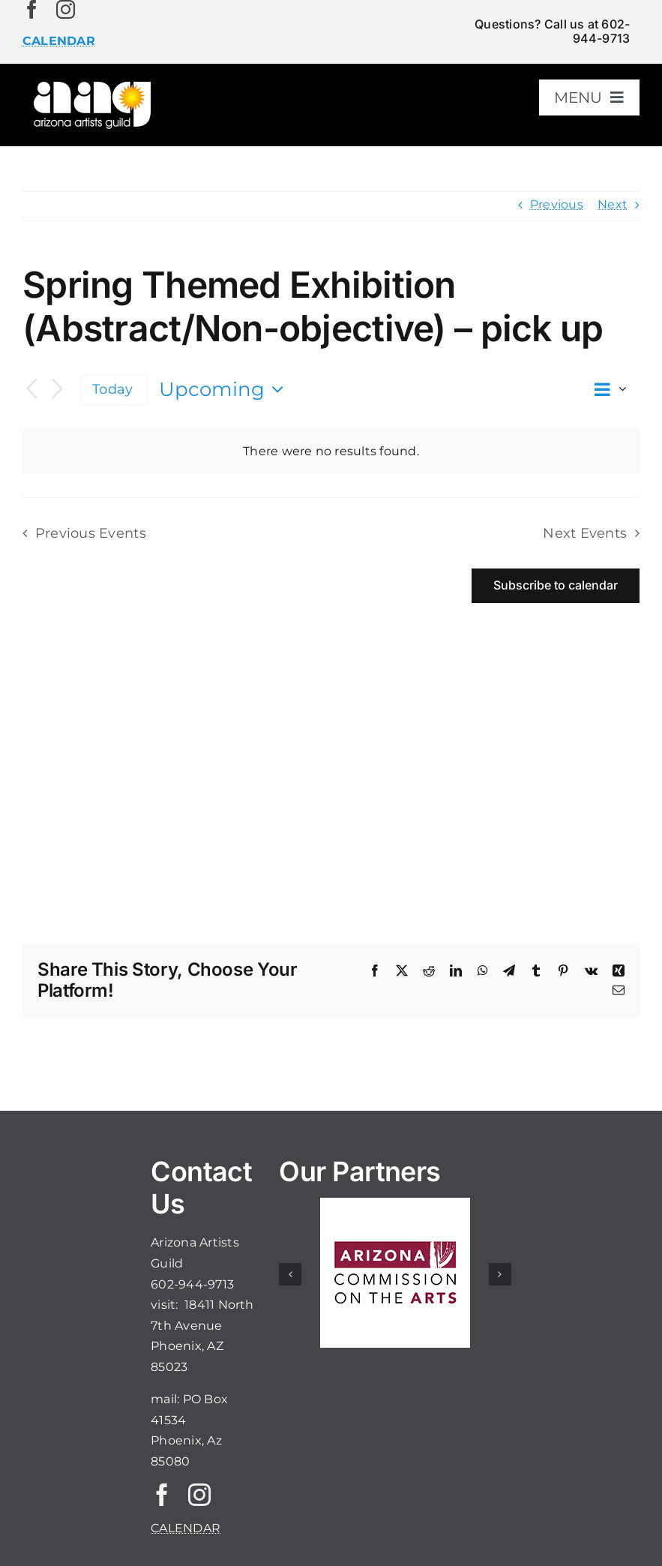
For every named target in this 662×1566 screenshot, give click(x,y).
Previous (556, 204)
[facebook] (31, 9)
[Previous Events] (31, 389)
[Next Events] (57, 389)
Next (613, 204)
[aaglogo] (90, 83)
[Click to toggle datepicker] (225, 389)
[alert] (331, 451)
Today (112, 389)
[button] (290, 1274)
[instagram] (65, 9)
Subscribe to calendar (555, 585)
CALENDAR (185, 1528)
